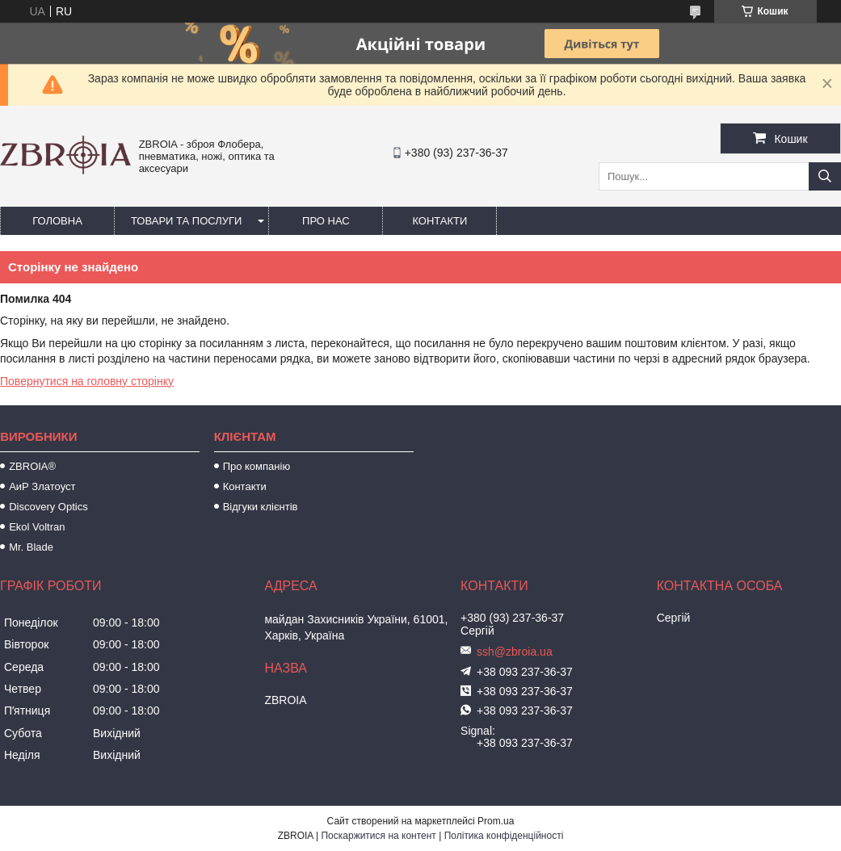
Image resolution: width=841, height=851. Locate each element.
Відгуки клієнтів (260, 507)
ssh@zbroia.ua (515, 651)
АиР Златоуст (42, 486)
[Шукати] (825, 176)
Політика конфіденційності (504, 835)
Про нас (326, 221)
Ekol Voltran (37, 527)
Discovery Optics (48, 507)
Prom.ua (495, 821)
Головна (57, 221)
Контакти (439, 221)
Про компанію (257, 466)
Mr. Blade (31, 547)
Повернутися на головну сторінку (87, 381)
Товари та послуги (186, 221)
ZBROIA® (32, 466)
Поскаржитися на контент (378, 835)
